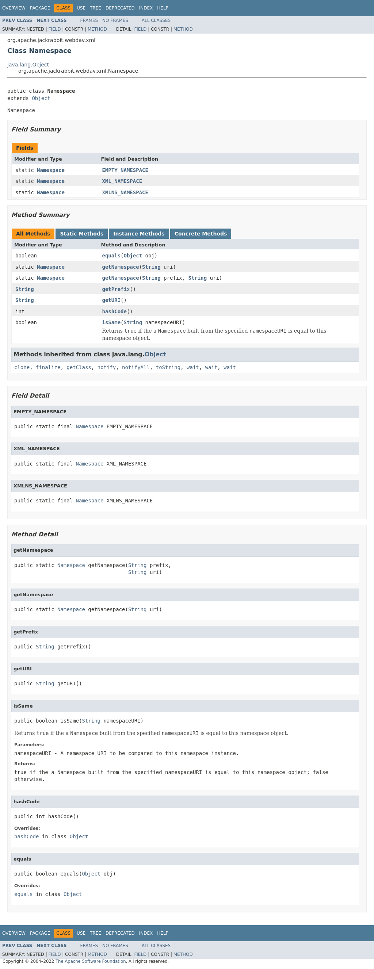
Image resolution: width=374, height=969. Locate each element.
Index (146, 8)
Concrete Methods (201, 234)
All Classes (156, 20)
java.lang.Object (28, 65)
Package (40, 8)
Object (41, 98)
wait (193, 367)
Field (54, 29)
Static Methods (81, 234)
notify (107, 367)
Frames (89, 20)
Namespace (51, 170)
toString (168, 367)
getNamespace (120, 267)
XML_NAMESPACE (122, 181)
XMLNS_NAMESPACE (125, 192)
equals (111, 255)
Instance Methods (138, 234)
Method (97, 29)
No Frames (115, 20)
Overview (14, 8)
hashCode (114, 311)
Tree (95, 8)
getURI (111, 300)
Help (162, 8)
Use (81, 8)
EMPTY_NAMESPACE (125, 170)
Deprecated (120, 8)
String (151, 267)
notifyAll (136, 367)
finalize (48, 367)
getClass (78, 367)
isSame (111, 322)
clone (22, 367)
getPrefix (116, 289)
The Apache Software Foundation (91, 961)
